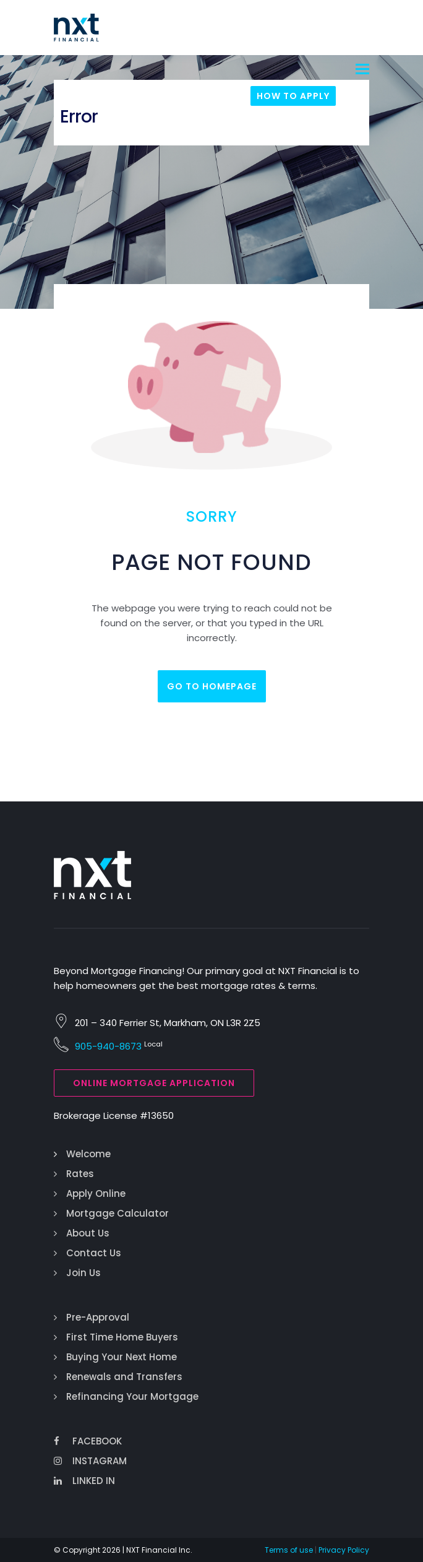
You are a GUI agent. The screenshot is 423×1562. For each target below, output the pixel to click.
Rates (80, 1173)
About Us (87, 1233)
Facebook (88, 1441)
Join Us (83, 1272)
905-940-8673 (108, 1046)
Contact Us (93, 1252)
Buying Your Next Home (121, 1356)
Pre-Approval (97, 1317)
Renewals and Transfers (124, 1376)
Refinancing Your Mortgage (132, 1396)
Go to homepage (212, 686)
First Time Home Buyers (122, 1337)
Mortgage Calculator (117, 1213)
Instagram (90, 1460)
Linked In (84, 1480)
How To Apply (293, 96)
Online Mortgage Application (154, 1083)
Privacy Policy (343, 1550)
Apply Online (96, 1193)
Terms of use (289, 1550)
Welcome (88, 1153)
